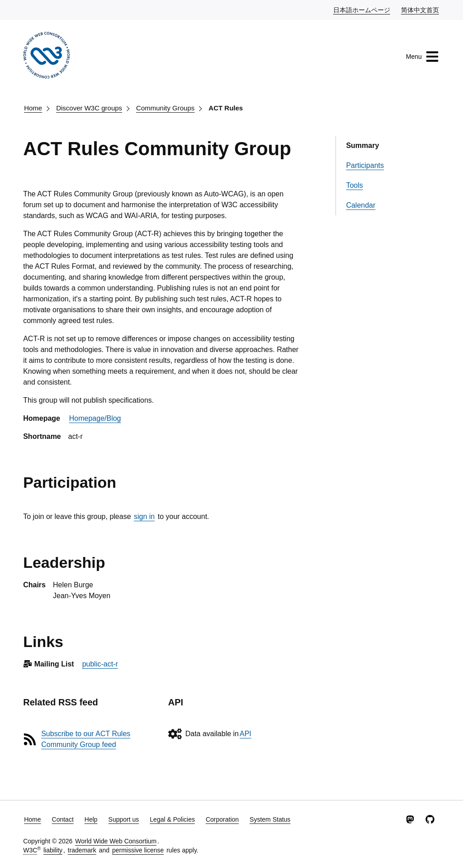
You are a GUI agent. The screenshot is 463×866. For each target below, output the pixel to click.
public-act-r (100, 664)
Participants (365, 165)
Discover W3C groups (89, 108)
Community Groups (165, 108)
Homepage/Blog (95, 418)
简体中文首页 (420, 9)
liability (52, 850)
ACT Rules (225, 108)
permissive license (138, 850)
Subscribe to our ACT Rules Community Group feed (85, 739)
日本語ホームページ (362, 9)
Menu (422, 56)
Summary (362, 145)
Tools (354, 185)
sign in (144, 516)
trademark (82, 850)
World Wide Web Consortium (115, 841)
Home (33, 108)
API (245, 734)
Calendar (360, 205)
